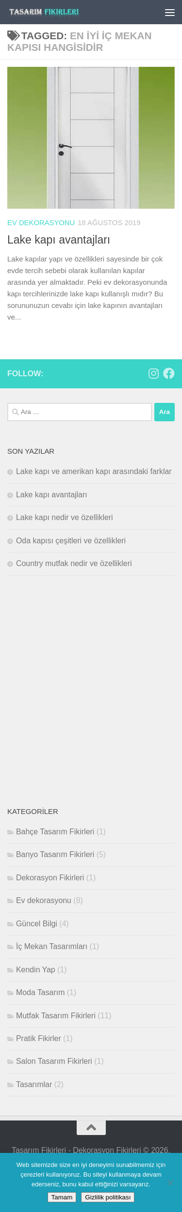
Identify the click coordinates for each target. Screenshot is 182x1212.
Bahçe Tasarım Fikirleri (55, 832)
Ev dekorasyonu (41, 223)
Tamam (62, 1197)
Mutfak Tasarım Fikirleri (56, 1015)
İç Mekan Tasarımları (51, 946)
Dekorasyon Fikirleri (50, 878)
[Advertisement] (91, 690)
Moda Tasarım (40, 992)
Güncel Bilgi (36, 923)
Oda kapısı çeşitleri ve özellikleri (71, 540)
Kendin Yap (35, 969)
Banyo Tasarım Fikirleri (55, 854)
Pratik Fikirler (38, 1038)
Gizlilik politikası (108, 1197)
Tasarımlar (34, 1084)
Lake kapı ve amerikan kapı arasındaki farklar (94, 471)
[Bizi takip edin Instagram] (153, 373)
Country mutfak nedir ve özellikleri (74, 563)
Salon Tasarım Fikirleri (54, 1061)
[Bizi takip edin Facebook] (169, 373)
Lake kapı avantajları (58, 239)
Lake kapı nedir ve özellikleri (64, 517)
